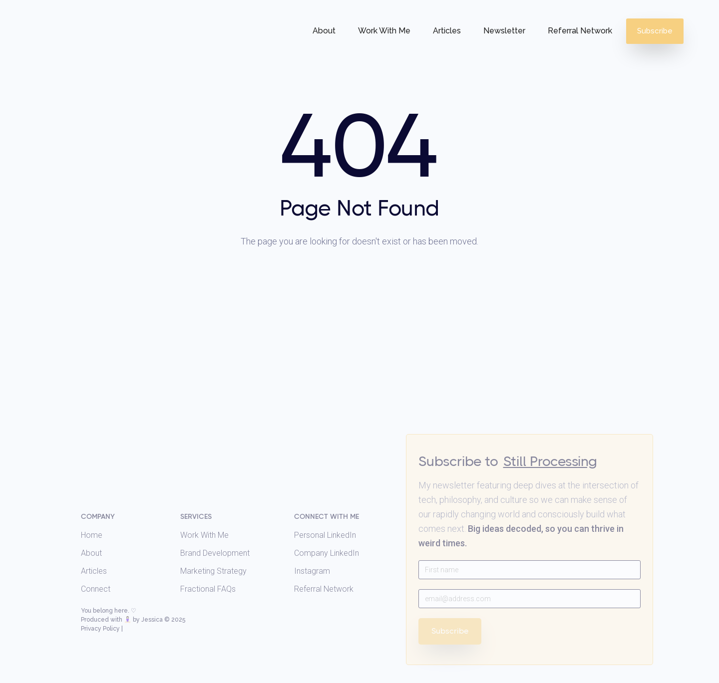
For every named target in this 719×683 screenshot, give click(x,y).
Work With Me (384, 30)
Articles (447, 30)
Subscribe (655, 30)
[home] (73, 14)
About (324, 30)
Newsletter (504, 30)
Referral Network (580, 30)
